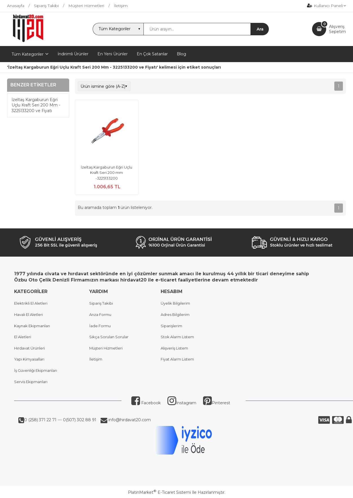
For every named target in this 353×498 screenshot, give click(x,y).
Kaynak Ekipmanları (32, 326)
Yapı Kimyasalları (29, 359)
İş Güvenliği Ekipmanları (35, 370)
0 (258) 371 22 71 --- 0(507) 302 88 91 (60, 419)
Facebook (146, 402)
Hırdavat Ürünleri (29, 348)
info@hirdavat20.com (129, 419)
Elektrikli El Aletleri (30, 303)
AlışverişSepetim (337, 29)
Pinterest (216, 402)
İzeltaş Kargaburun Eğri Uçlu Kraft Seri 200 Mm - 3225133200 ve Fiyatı (36, 105)
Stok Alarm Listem (177, 337)
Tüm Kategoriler (27, 54)
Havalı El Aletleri (28, 314)
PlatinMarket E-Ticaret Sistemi (159, 492)
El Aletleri (22, 337)
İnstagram (181, 402)
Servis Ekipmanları (30, 381)
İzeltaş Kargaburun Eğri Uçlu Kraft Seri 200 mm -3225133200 (106, 172)
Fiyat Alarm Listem (177, 359)
